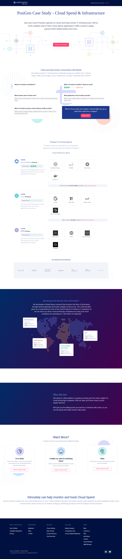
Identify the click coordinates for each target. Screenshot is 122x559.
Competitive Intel (70, 531)
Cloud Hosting (26, 162)
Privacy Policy (24, 551)
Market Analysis (69, 528)
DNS (22, 231)
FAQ (84, 533)
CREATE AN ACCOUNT (61, 44)
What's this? (79, 87)
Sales (29, 531)
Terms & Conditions (15, 551)
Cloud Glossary (87, 541)
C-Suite (30, 533)
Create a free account (19, 469)
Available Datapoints (16, 531)
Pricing (12, 533)
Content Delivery (52, 533)
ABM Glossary (87, 544)
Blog (84, 528)
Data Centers (50, 531)
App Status (86, 536)
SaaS (23, 197)
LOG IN (107, 3)
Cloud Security (51, 536)
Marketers (31, 528)
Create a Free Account (90, 185)
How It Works (13, 528)
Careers (85, 539)
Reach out (85, 115)
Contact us (86, 531)
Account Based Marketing (72, 533)
